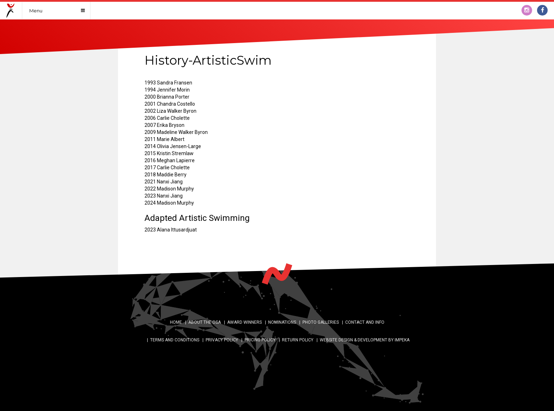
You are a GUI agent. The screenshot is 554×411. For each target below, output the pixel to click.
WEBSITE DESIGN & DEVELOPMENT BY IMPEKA (364, 339)
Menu (35, 10)
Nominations (282, 322)
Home (176, 322)
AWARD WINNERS (244, 322)
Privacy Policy (222, 339)
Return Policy (297, 339)
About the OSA (204, 322)
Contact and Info (364, 322)
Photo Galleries (320, 322)
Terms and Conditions (174, 339)
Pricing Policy (260, 339)
